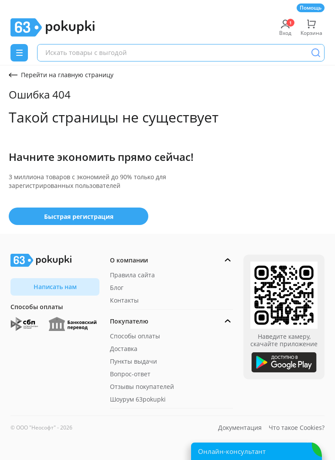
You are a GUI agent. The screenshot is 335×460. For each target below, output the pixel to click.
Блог (116, 287)
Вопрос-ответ (130, 374)
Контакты (124, 300)
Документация (240, 427)
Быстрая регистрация (78, 216)
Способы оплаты (135, 336)
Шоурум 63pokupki (138, 399)
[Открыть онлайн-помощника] (256, 451)
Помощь (310, 7)
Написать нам (55, 287)
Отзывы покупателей (142, 386)
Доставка (123, 348)
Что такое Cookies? (297, 427)
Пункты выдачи (133, 361)
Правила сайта (132, 275)
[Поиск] (316, 52)
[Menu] (19, 52)
